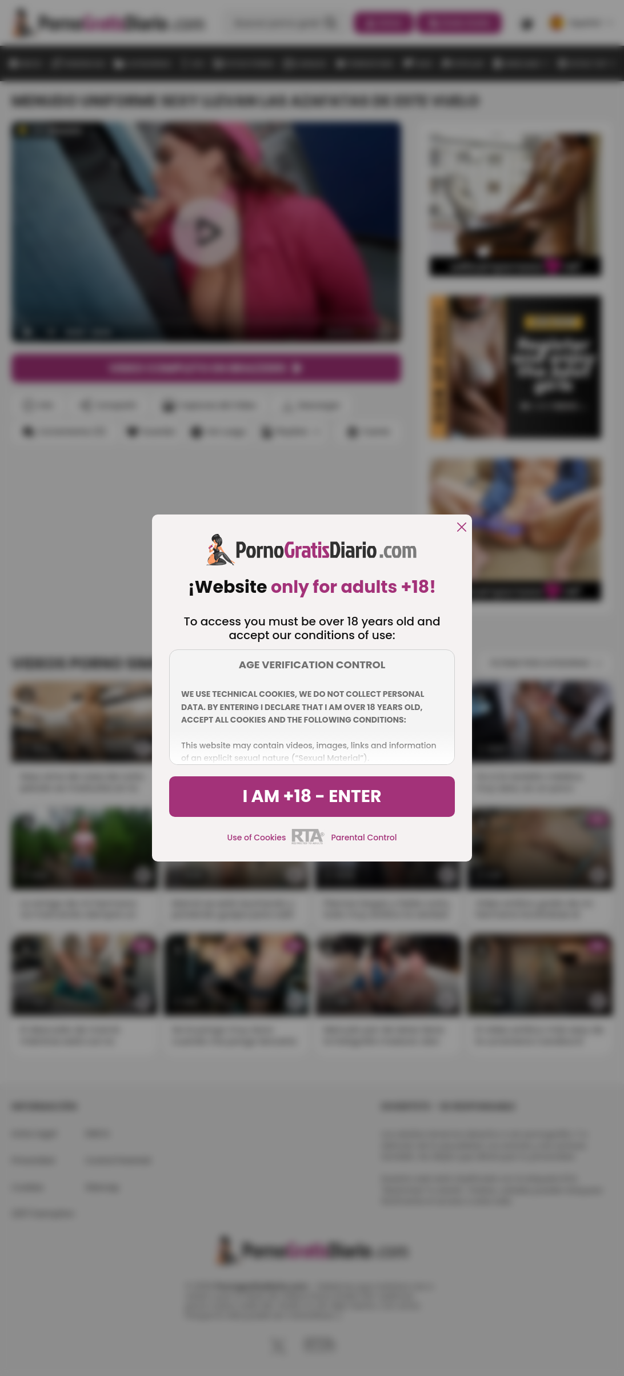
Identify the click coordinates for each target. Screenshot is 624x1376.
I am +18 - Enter (311, 796)
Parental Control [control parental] (364, 837)
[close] (461, 528)
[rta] (308, 842)
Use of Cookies (256, 837)
